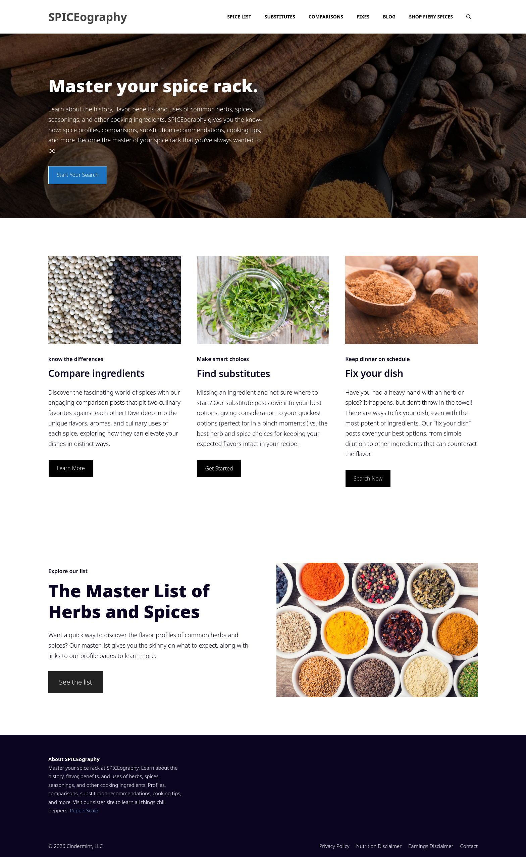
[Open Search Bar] (469, 17)
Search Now (368, 478)
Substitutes (280, 16)
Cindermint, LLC (85, 846)
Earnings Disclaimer (430, 846)
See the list (75, 682)
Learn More (71, 468)
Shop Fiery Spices (431, 16)
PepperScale (84, 810)
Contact (469, 846)
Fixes (363, 16)
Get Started (219, 468)
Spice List (239, 16)
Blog (389, 16)
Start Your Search (78, 175)
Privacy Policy (334, 846)
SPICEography (87, 16)
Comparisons (326, 16)
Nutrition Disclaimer (379, 846)
